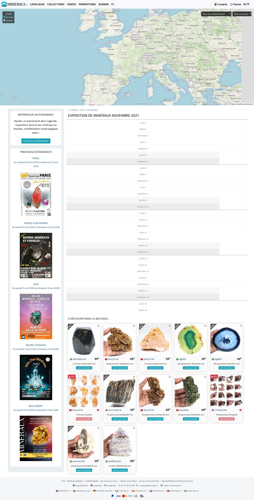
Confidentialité (91, 481)
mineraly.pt (174, 490)
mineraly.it (122, 490)
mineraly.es (139, 490)
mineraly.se (191, 490)
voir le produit (84, 368)
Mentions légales (75, 481)
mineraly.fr (63, 490)
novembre (92, 110)
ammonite (77, 461)
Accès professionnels (149, 481)
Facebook (96, 485)
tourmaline (113, 409)
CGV (63, 481)
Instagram (110, 485)
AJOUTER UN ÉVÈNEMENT (36, 141)
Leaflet (225, 104)
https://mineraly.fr (172, 485)
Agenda (74, 110)
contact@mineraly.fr (148, 485)
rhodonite (219, 409)
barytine (112, 358)
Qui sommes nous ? (109, 481)
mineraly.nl (157, 490)
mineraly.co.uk (81, 490)
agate (181, 358)
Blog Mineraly (80, 485)
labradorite (77, 358)
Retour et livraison (129, 481)
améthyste (113, 461)
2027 (82, 110)
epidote (182, 409)
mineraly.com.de (102, 490)
